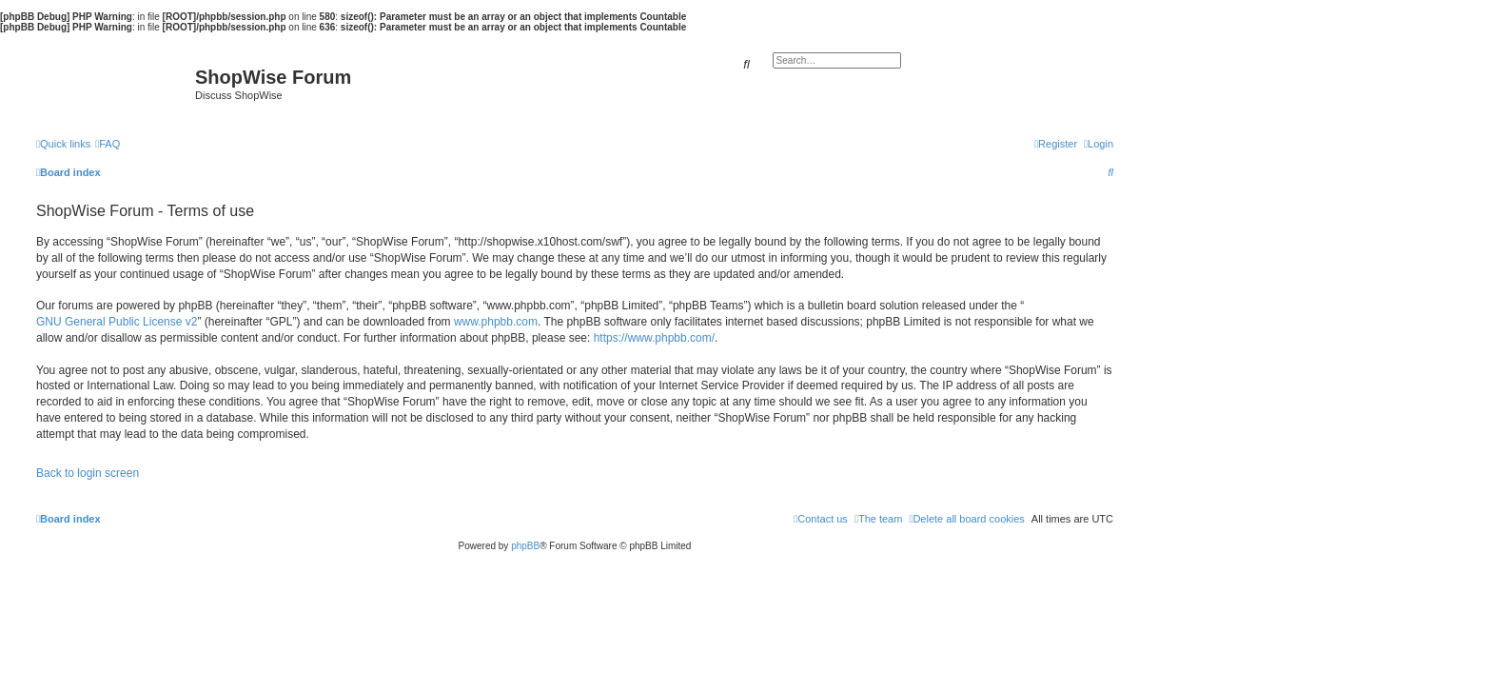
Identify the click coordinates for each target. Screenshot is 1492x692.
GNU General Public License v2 (116, 321)
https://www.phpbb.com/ (654, 338)
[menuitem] (107, 143)
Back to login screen (87, 473)
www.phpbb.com (496, 321)
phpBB (525, 546)
